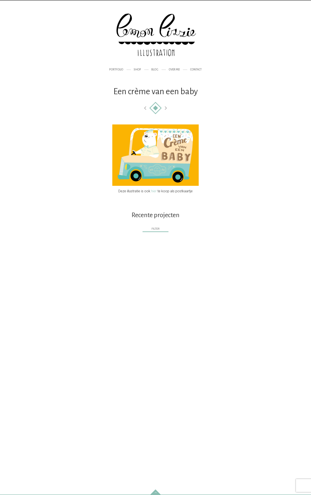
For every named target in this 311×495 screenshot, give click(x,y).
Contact (196, 69)
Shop (137, 69)
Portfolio (116, 69)
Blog (154, 69)
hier (154, 191)
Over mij (174, 69)
